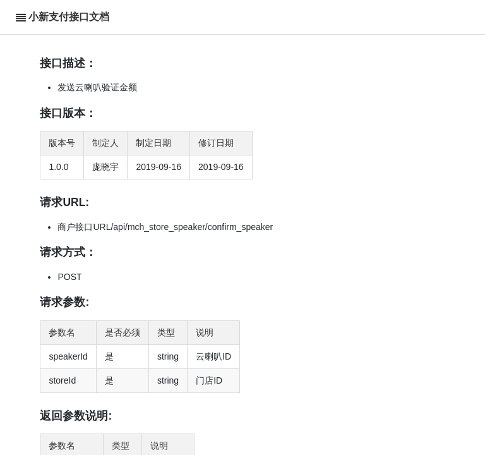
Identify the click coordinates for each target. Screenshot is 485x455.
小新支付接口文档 (68, 16)
